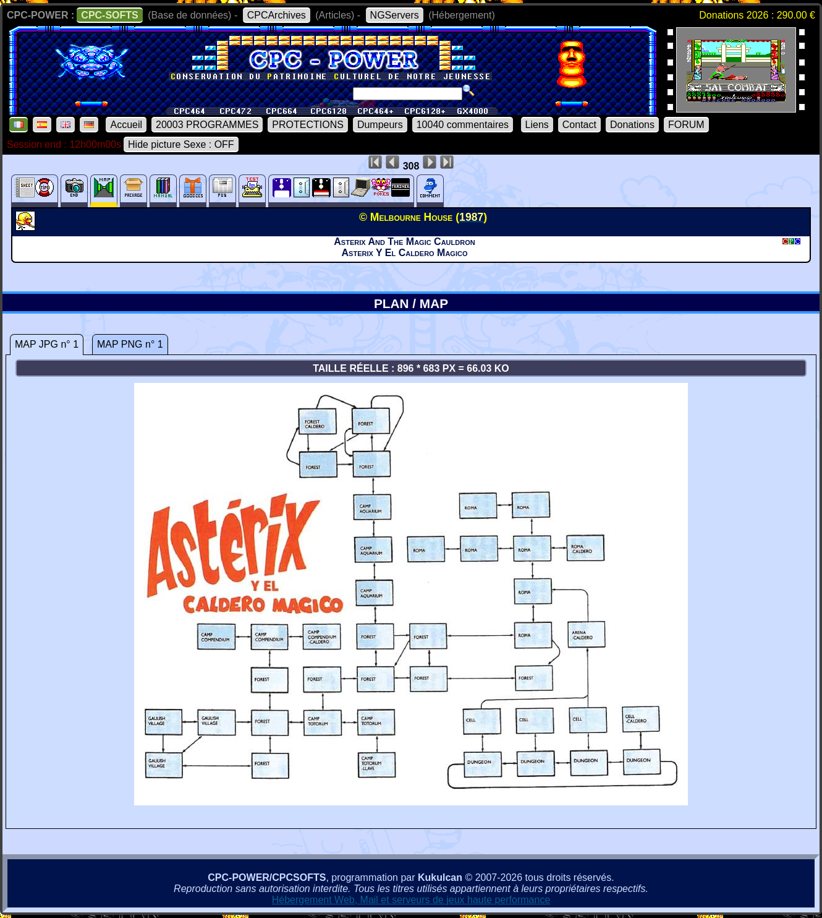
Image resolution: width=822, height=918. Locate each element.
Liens (537, 124)
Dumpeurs (380, 124)
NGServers (394, 15)
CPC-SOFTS (109, 15)
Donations (632, 124)
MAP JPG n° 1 (46, 344)
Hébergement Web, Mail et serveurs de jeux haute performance (411, 899)
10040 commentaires (463, 124)
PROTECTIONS (308, 124)
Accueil (126, 124)
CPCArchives (276, 15)
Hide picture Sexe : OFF (181, 144)
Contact (579, 124)
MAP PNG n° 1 (130, 344)
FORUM (686, 124)
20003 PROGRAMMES (207, 124)
